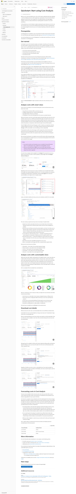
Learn (22, 7)
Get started (63, 10)
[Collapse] (14, 7)
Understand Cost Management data (48, 35)
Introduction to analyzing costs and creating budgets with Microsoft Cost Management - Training (36, 476)
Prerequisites (64, 9)
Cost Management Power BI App (28, 451)
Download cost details (65, 14)
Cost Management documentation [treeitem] (7, 10)
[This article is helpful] (69, 21)
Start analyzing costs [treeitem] (7, 27)
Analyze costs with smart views (66, 11)
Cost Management (34, 7)
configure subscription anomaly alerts (43, 457)
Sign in (74, 1)
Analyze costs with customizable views (34, 64)
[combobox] (8, 9)
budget (22, 458)
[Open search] (71, 1)
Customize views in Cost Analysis (43, 442)
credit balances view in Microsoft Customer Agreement (35, 59)
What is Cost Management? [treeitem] (7, 14)
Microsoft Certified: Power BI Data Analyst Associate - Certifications (31, 480)
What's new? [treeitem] (5, 16)
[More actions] (54, 7)
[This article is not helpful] (70, 21)
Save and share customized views (35, 444)
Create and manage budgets (27, 466)
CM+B (29, 7)
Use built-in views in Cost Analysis (36, 441)
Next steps (63, 18)
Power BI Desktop (26, 449)
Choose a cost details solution (30, 453)
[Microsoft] (1, 1)
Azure (25, 7)
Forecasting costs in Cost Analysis (67, 15)
